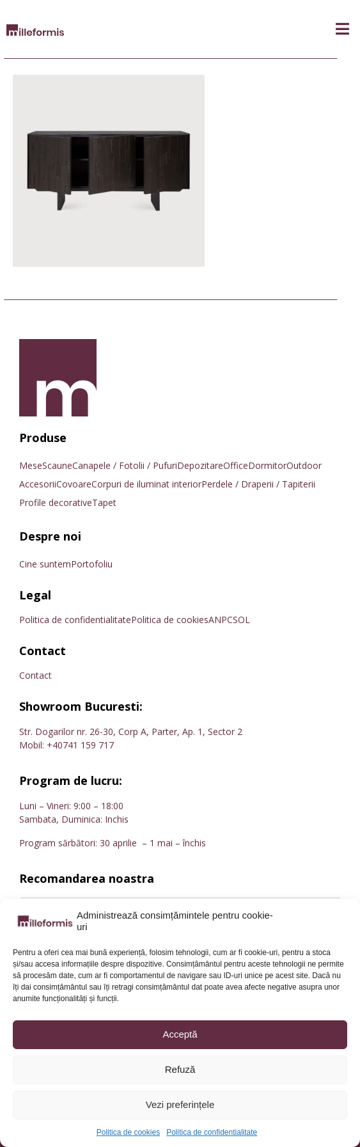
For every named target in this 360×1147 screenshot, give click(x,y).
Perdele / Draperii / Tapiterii (258, 484)
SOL (241, 619)
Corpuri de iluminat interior (146, 484)
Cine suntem (45, 564)
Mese (30, 465)
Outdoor (304, 465)
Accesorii (37, 484)
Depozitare (200, 465)
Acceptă (179, 1034)
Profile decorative (55, 502)
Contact (35, 675)
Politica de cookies (128, 1132)
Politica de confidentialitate (211, 1132)
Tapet (104, 502)
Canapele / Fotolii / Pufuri (124, 465)
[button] (342, 29)
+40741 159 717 (80, 745)
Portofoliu (92, 564)
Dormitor (267, 465)
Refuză (180, 1069)
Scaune (57, 465)
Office (235, 465)
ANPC (220, 619)
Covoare (73, 484)
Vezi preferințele (180, 1104)
